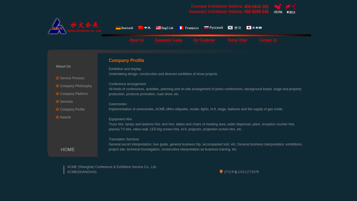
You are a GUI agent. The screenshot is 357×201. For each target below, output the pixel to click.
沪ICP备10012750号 (242, 172)
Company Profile (72, 109)
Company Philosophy (75, 86)
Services (66, 102)
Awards (65, 117)
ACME (72, 172)
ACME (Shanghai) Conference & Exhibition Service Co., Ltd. (112, 167)
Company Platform (74, 94)
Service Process (72, 78)
